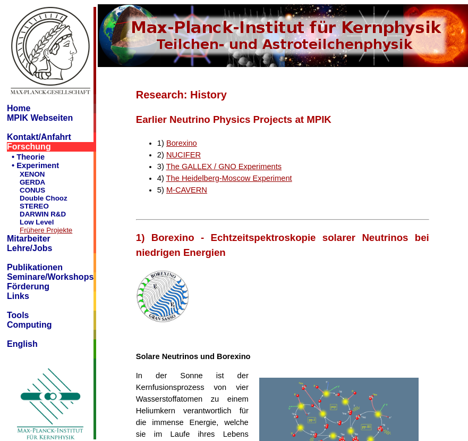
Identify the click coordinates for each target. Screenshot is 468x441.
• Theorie (28, 157)
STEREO (34, 206)
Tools (18, 315)
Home (18, 108)
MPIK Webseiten (40, 117)
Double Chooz (43, 198)
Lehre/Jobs (29, 248)
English (22, 343)
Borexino (181, 143)
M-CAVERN (186, 190)
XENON (32, 174)
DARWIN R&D (43, 214)
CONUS (32, 190)
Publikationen (35, 267)
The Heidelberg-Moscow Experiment (229, 178)
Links (18, 296)
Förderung (28, 286)
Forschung (29, 146)
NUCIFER (183, 155)
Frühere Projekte (46, 230)
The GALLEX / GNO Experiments (224, 166)
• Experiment (35, 165)
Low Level (37, 222)
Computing (29, 324)
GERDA (32, 182)
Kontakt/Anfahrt (39, 137)
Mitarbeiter (28, 238)
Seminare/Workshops (50, 276)
